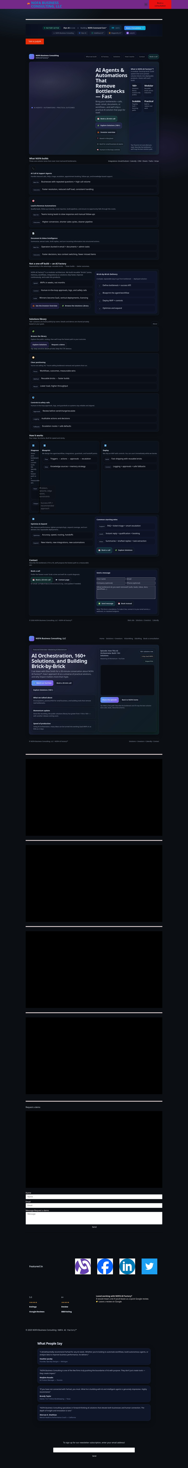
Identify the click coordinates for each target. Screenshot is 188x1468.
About (155, 324)
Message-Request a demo (37, 1210)
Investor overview (106, 132)
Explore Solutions (40, 344)
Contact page (62, 580)
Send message (106, 603)
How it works (129, 56)
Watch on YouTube (42, 683)
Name (28, 1192)
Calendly (156, 620)
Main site (131, 620)
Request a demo (58, 344)
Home (102, 638)
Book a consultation (151, 638)
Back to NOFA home (130, 700)
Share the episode (109, 700)
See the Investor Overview (45, 306)
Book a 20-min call (106, 119)
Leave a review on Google (110, 1301)
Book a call (153, 56)
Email (28, 1201)
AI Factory (105, 56)
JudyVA (130, 33)
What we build (91, 56)
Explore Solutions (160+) (108, 125)
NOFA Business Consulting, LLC (46, 4)
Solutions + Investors (143, 620)
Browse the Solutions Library (75, 306)
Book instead (125, 603)
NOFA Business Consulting (63, 33)
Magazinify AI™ (115, 33)
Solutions (116, 56)
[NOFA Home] (44, 56)
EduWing (138, 638)
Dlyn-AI (82, 33)
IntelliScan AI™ (97, 33)
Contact (142, 56)
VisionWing (128, 638)
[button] (146, 4)
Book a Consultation (135, 28)
